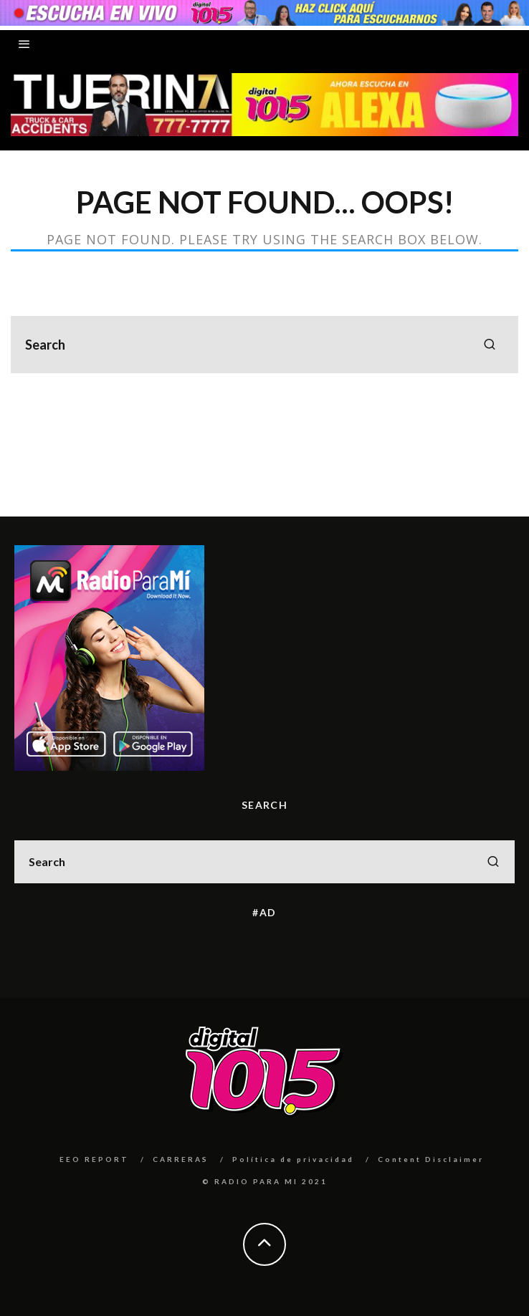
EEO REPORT (94, 1159)
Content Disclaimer (431, 1159)
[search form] (264, 344)
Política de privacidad (293, 1159)
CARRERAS (181, 1159)
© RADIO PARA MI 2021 (265, 1181)
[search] (489, 344)
